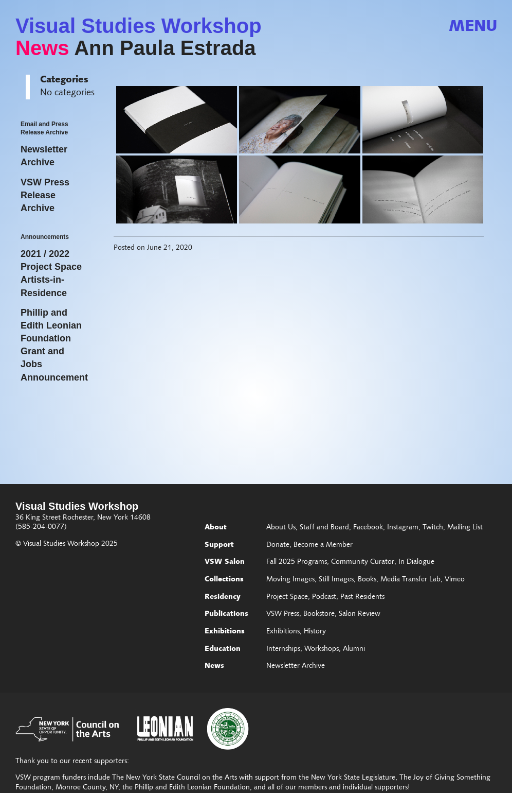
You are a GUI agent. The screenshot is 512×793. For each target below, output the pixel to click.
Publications (226, 614)
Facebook (368, 527)
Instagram (402, 527)
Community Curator (362, 562)
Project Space (287, 597)
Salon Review (359, 614)
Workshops (321, 649)
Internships (283, 649)
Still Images (336, 579)
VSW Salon (225, 562)
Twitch (433, 527)
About (216, 527)
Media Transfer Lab (410, 579)
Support (219, 545)
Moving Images (290, 579)
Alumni (354, 649)
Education (223, 649)
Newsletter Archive (295, 666)
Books (367, 579)
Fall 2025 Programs (296, 562)
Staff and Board (324, 527)
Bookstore (319, 614)
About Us (281, 527)
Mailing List (465, 527)
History (315, 631)
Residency (223, 597)
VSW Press (282, 614)
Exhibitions (225, 631)
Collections (224, 579)
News (42, 48)
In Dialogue (416, 562)
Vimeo (455, 579)
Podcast (324, 597)
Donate (277, 545)
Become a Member (323, 545)
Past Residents (362, 597)
